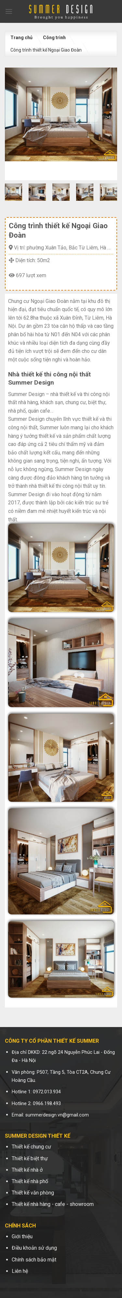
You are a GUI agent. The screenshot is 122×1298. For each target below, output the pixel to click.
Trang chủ (21, 37)
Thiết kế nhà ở (27, 1170)
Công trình (54, 37)
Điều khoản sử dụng (34, 1248)
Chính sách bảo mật (34, 1260)
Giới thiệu (22, 1236)
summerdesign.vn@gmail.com (57, 1115)
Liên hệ (20, 1271)
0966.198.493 (47, 1103)
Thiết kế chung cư (31, 1147)
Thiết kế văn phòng (33, 1193)
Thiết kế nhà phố (30, 1181)
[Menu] (9, 11)
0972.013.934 (47, 1092)
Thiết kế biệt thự (30, 1158)
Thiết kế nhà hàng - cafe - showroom (53, 1204)
